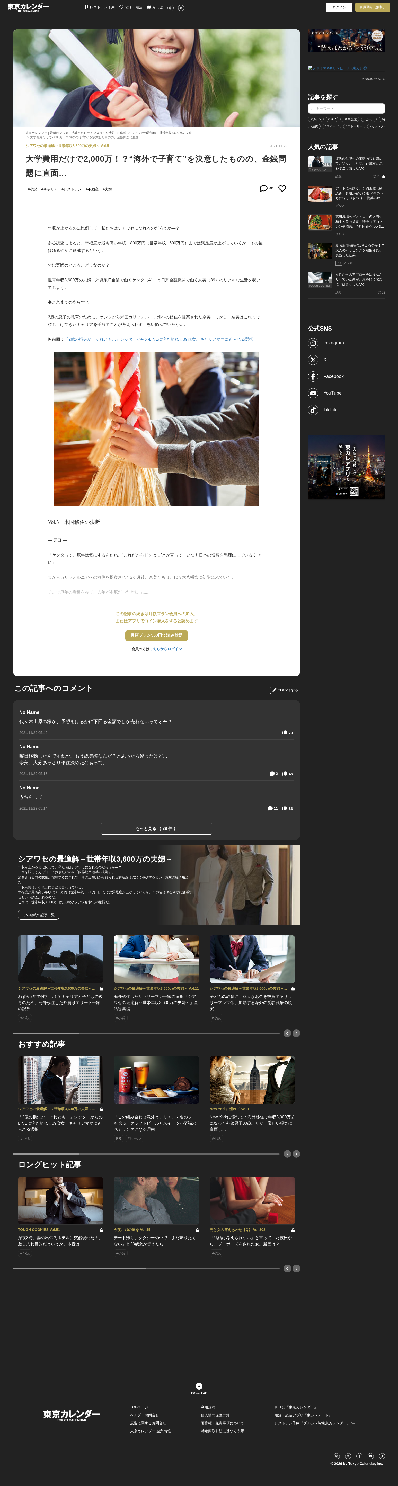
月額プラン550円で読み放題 (156, 635)
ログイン (339, 7)
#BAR (332, 119)
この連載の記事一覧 (38, 915)
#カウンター (378, 126)
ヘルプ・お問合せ (144, 1415)
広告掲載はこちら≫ (373, 78)
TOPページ (139, 1407)
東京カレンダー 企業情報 (150, 1431)
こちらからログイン (165, 649)
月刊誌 (155, 7)
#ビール (369, 119)
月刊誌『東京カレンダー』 (296, 1407)
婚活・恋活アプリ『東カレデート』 (303, 1415)
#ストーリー (354, 126)
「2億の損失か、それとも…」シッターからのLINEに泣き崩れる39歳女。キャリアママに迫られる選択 (158, 339)
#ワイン (315, 119)
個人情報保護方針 (215, 1415)
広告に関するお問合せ (148, 1423)
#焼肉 (314, 126)
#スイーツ (332, 126)
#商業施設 (350, 119)
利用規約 (208, 1407)
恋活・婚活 (131, 7)
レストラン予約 (99, 7)
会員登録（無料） (372, 7)
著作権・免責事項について (222, 1423)
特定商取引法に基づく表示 (222, 1431)
